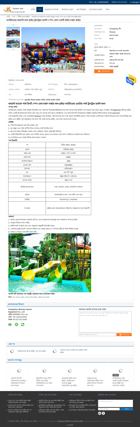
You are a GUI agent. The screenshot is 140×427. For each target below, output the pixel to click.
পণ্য (39, 9)
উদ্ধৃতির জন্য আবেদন (119, 2)
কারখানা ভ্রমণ (67, 9)
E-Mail (60, 421)
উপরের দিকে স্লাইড (31, 297)
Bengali (136, 2)
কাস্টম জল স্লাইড (15, 395)
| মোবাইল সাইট (77, 421)
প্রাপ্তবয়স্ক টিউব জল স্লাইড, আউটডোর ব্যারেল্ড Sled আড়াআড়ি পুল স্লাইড (69, 381)
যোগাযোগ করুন (95, 9)
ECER (70, 425)
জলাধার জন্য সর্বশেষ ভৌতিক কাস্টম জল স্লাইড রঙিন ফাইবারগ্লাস (20, 406)
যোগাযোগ (105, 71)
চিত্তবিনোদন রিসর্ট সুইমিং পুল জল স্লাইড (32, 351)
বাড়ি (33, 9)
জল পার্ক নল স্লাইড (18, 297)
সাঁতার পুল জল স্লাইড (48, 395)
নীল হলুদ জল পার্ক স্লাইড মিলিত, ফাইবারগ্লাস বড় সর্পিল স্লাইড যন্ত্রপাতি (82, 406)
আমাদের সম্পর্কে (51, 9)
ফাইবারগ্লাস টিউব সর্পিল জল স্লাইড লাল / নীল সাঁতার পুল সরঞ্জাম (82, 401)
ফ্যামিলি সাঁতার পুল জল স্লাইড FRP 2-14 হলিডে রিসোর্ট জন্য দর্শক (51, 401)
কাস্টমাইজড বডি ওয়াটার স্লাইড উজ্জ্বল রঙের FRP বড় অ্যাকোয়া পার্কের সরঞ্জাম (121, 383)
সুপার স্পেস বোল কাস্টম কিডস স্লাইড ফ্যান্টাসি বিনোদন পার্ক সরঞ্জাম (19, 401)
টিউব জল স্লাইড (24, 17)
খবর (107, 9)
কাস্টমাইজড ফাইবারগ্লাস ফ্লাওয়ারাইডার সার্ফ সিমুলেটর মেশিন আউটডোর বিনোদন (52, 406)
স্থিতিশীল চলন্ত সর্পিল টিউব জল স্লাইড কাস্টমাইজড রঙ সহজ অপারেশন (44, 381)
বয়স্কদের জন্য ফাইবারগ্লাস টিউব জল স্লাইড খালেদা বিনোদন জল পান (95, 381)
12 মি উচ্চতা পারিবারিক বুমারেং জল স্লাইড (82, 410)
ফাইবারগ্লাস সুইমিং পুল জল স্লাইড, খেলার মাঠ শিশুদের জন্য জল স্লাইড (51, 411)
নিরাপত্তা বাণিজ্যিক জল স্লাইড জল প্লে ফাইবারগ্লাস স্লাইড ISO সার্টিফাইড (19, 411)
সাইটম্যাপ (68, 421)
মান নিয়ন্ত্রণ (81, 9)
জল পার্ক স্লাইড (75, 395)
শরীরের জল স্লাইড (44, 297)
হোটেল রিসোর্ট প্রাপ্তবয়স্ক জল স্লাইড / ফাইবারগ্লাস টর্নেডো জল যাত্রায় (18, 381)
